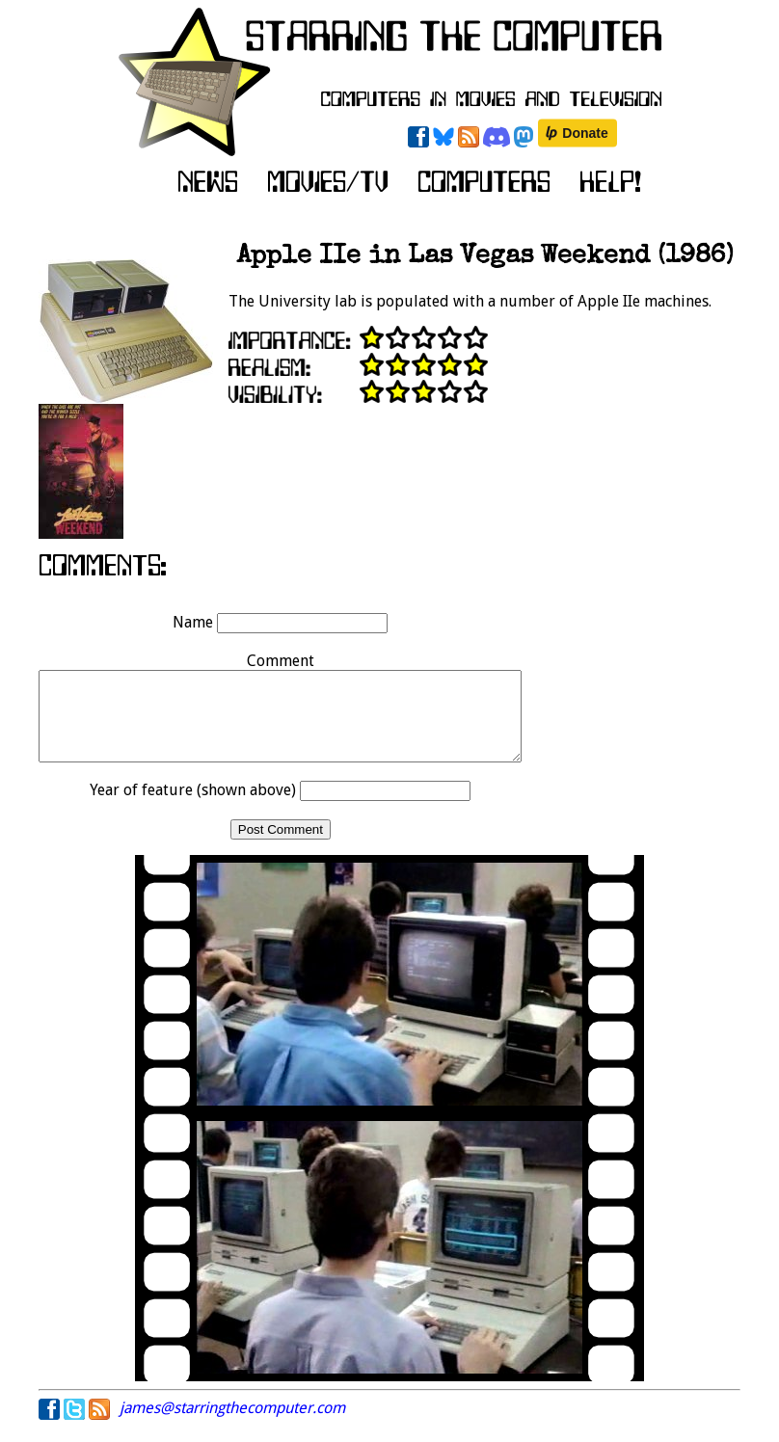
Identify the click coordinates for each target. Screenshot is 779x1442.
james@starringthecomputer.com (232, 1425)
